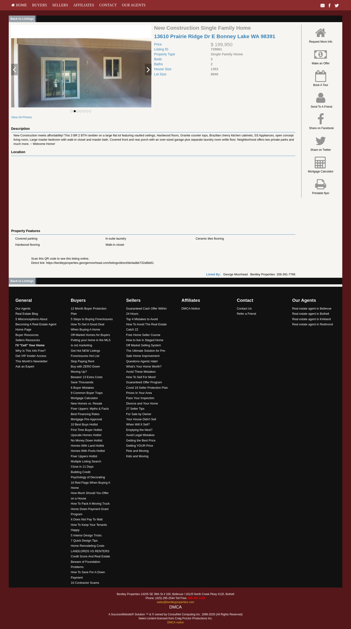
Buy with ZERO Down (85, 366)
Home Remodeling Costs (87, 545)
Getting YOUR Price (139, 445)
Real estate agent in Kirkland (311, 319)
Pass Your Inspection (140, 398)
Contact (108, 5)
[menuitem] (19, 5)
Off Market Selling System (143, 345)
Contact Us (244, 308)
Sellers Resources (28, 340)
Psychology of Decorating (88, 477)
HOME (19, 5)
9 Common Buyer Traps (87, 393)
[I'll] (30, 345)
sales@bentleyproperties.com (175, 602)
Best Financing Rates (85, 414)
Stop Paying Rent (82, 361)
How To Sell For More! (141, 377)
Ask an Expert (25, 366)
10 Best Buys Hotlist (84, 424)
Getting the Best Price (140, 440)
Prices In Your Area (139, 393)
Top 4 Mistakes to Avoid (142, 319)
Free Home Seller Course (143, 335)
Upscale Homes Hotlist (86, 435)
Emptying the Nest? (139, 430)
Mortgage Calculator (84, 398)
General (24, 300)
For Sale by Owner (138, 414)
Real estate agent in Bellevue (311, 308)
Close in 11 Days (82, 466)
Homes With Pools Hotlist (88, 451)
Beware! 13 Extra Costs (86, 377)
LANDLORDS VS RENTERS (90, 551)
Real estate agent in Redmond (312, 324)
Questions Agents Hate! (142, 361)
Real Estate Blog (27, 313)
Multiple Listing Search (86, 461)
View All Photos (21, 117)
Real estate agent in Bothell (310, 313)
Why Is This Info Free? (31, 350)
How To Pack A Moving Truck (90, 503)
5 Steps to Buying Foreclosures (92, 319)
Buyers (39, 5)
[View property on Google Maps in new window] (152, 191)
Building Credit (80, 472)
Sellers (60, 5)
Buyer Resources (27, 335)
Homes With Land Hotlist (87, 445)
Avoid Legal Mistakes (140, 435)
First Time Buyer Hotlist (86, 430)
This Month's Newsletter (32, 361)
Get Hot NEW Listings (85, 350)
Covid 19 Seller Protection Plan (147, 387)
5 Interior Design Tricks (86, 535)
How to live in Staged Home (144, 340)
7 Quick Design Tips (84, 540)
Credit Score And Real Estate (90, 556)
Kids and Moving (137, 456)
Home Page (24, 329)
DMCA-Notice (191, 308)
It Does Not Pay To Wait (87, 519)
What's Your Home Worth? (143, 366)
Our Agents (133, 5)
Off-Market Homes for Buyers (90, 335)
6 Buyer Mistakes (82, 387)
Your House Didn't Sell (141, 419)
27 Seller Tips (135, 408)
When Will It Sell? (138, 424)
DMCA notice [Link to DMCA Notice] (175, 622)
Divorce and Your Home (142, 403)
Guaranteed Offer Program (144, 382)
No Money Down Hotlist (86, 440)
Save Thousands (82, 382)
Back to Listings (22, 18)
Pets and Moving (137, 451)
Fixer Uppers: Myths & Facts (90, 408)
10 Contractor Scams (85, 582)
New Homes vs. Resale (86, 403)
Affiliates (83, 5)
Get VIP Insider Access (31, 356)
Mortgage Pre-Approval (86, 419)
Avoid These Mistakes (141, 371)
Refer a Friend (246, 313)
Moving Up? (79, 371)
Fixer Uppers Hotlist (84, 456)
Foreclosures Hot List (85, 356)
